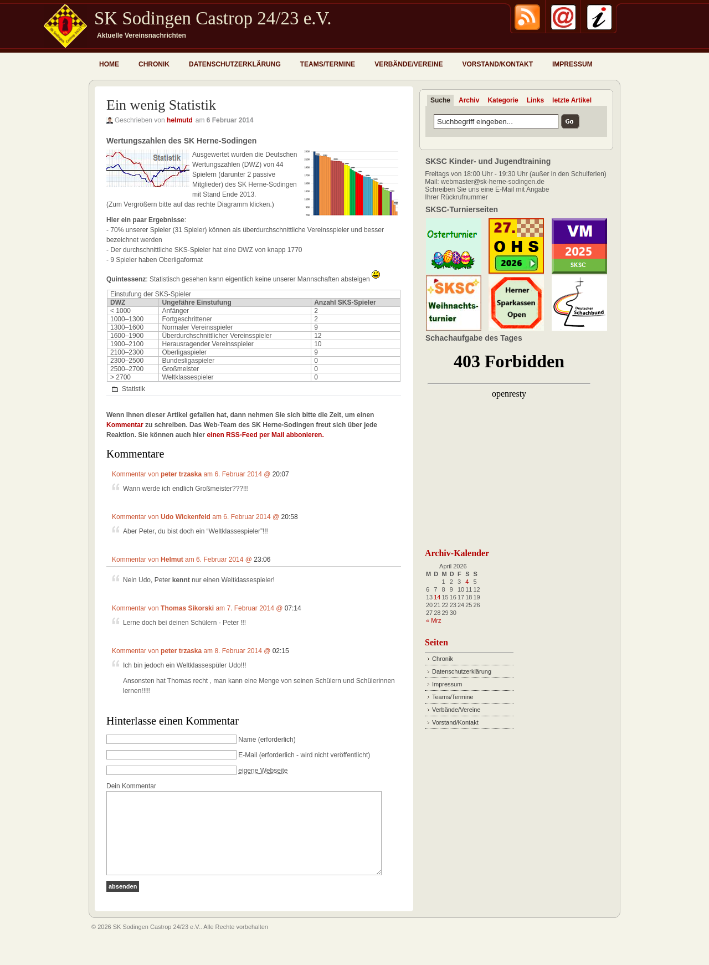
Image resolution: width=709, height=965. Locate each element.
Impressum (572, 64)
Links (535, 100)
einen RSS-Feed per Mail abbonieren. (265, 435)
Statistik (133, 389)
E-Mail (247, 755)
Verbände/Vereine (408, 64)
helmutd (180, 120)
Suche (440, 100)
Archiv (469, 100)
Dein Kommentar (131, 786)
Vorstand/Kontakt (497, 64)
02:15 (281, 651)
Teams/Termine (327, 64)
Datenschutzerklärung (235, 64)
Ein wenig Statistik (161, 105)
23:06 (262, 559)
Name (247, 739)
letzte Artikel (572, 100)
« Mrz (433, 620)
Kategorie (502, 100)
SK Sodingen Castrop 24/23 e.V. (212, 18)
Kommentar (124, 425)
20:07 (281, 474)
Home (109, 64)
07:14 (293, 608)
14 (437, 597)
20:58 (289, 517)
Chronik (153, 64)
